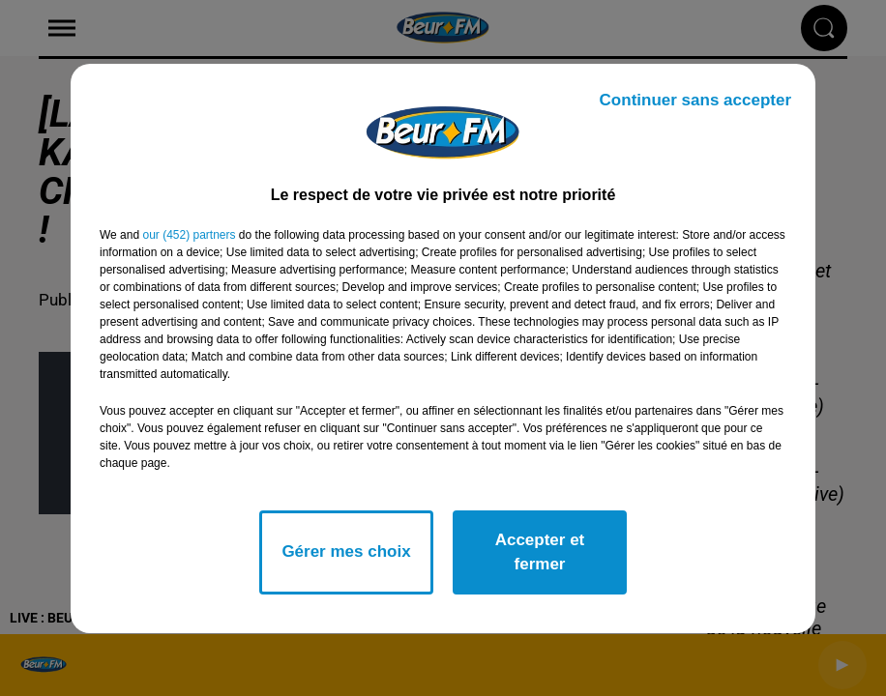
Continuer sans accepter (695, 100)
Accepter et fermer (540, 552)
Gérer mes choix (345, 551)
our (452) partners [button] (188, 235)
